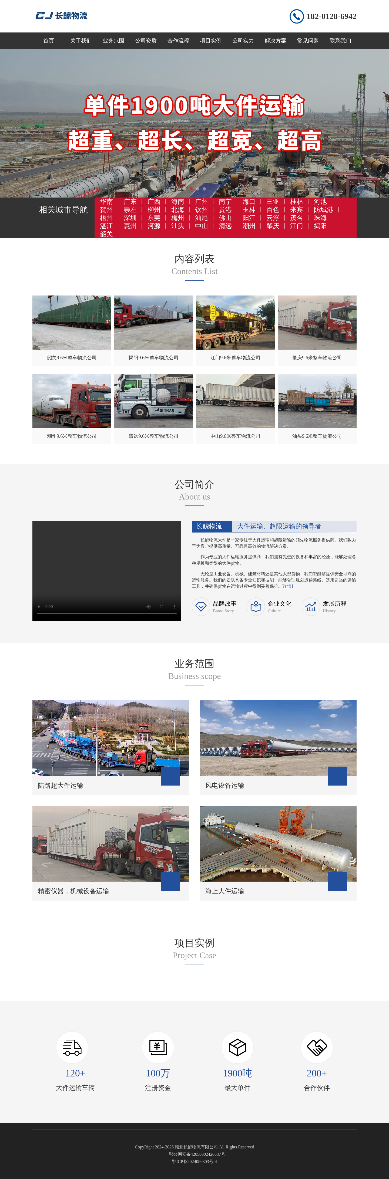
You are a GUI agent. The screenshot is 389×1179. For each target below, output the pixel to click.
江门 (296, 225)
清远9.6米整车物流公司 (154, 436)
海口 (249, 201)
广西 (153, 201)
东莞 (153, 217)
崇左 (130, 209)
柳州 (153, 209)
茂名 (296, 217)
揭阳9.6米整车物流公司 (154, 357)
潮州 (249, 225)
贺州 (106, 209)
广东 (130, 201)
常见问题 (308, 41)
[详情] (287, 586)
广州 (201, 201)
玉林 (249, 209)
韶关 (106, 234)
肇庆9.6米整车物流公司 (317, 357)
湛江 (106, 225)
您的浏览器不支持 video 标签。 (106, 570)
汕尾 (201, 217)
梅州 (177, 217)
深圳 (130, 217)
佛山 (225, 217)
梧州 (106, 217)
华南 (106, 201)
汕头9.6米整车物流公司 (317, 436)
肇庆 (272, 225)
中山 (201, 225)
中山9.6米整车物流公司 (235, 436)
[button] (184, 189)
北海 (177, 209)
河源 (153, 225)
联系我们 (340, 41)
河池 (320, 201)
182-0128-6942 (332, 16)
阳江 (249, 217)
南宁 (225, 201)
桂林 (296, 201)
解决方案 (275, 41)
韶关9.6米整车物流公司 (72, 357)
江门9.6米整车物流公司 (235, 357)
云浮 (272, 217)
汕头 (177, 225)
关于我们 (81, 41)
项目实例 (211, 41)
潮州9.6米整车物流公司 (72, 436)
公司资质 (146, 41)
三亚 (272, 201)
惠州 (130, 225)
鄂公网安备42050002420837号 (197, 1154)
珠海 (320, 217)
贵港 (225, 209)
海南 (177, 201)
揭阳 (320, 225)
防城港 (323, 209)
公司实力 (243, 41)
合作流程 (178, 41)
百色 (272, 209)
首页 (48, 41)
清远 (225, 225)
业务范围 (113, 41)
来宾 (296, 209)
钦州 (201, 209)
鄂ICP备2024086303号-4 (194, 1161)
